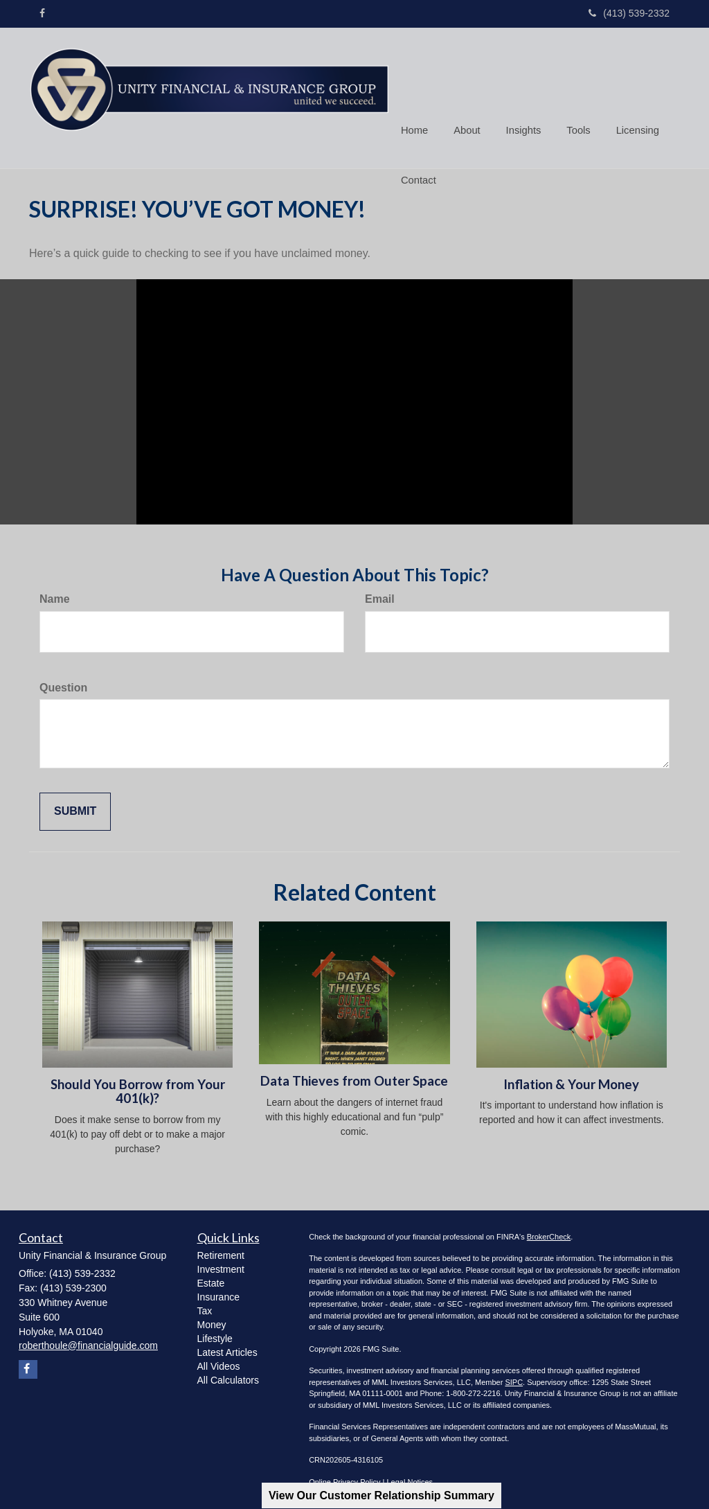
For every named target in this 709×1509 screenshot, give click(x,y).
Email (380, 595)
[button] (465, 72)
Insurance (218, 1293)
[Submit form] (75, 809)
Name (54, 595)
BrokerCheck (549, 1233)
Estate (211, 1279)
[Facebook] (42, 13)
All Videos (218, 1362)
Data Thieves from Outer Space (354, 1078)
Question (63, 684)
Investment (220, 1265)
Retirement (220, 1252)
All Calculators (228, 1376)
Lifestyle (215, 1335)
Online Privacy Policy (344, 1478)
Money (211, 1321)
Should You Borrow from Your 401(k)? (138, 1088)
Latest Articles (227, 1348)
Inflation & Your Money (571, 1080)
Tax (205, 1307)
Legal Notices (409, 1478)
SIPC (514, 1379)
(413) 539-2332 (629, 13)
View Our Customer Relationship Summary (381, 1495)
